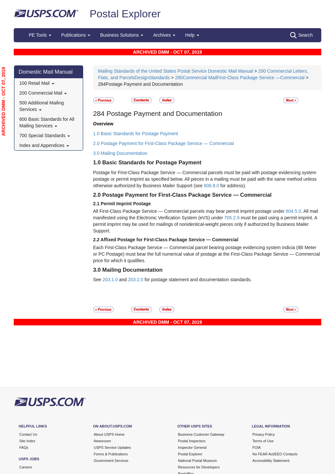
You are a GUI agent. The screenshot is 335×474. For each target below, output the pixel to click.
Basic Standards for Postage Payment (152, 162)
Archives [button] (164, 35)
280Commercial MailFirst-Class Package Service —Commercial (240, 77)
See (98, 279)
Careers (25, 467)
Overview (103, 123)
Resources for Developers (199, 467)
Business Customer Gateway (201, 434)
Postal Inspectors (191, 441)
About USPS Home (109, 434)
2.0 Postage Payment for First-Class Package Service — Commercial (163, 143)
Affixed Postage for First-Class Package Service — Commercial (169, 239)
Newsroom (102, 441)
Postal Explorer (125, 14)
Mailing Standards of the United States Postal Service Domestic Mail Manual (176, 71)
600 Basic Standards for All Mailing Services (46, 122)
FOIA (257, 447)
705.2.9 (231, 217)
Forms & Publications (111, 454)
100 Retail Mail (36, 83)
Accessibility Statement (271, 461)
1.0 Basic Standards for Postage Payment (135, 133)
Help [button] (192, 35)
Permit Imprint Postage (126, 203)
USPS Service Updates (112, 447)
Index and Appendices (44, 145)
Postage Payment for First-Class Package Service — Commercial (187, 195)
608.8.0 (211, 185)
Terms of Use (263, 441)
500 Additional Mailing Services (41, 106)
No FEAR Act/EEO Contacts (275, 454)
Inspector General (192, 447)
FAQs (23, 447)
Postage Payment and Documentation (163, 113)
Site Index (27, 441)
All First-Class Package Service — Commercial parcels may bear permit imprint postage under (189, 211)
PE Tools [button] (40, 35)
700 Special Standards (44, 135)
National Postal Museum (197, 461)
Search (301, 35)
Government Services (111, 461)
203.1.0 (110, 279)
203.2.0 (135, 279)
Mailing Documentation (132, 270)
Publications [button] (75, 35)
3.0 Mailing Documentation (120, 153)
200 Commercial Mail (43, 93)
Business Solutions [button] (121, 35)
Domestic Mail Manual (46, 72)
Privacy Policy (264, 434)
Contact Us (28, 434)
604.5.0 (293, 211)
